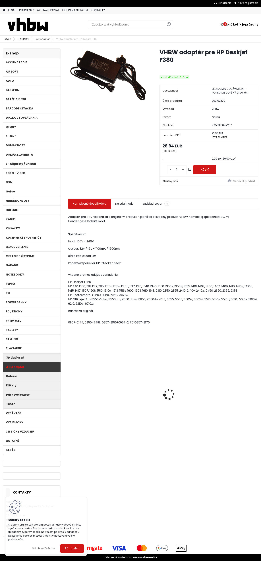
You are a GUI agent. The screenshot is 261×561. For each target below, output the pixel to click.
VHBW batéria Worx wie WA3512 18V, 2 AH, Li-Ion (231, 393)
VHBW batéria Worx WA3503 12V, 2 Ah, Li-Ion (187, 393)
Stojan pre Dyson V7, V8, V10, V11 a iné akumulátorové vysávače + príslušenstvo (91, 394)
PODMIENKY (26, 10)
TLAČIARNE (24, 39)
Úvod (8, 39)
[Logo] (28, 25)
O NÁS (12, 10)
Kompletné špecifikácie (89, 204)
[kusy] (176, 169)
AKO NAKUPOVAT (48, 10)
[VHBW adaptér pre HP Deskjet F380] (108, 78)
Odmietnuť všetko (43, 548)
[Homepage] (4, 10)
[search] (169, 25)
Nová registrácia (248, 3)
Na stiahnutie (124, 204)
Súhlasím (72, 548)
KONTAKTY (98, 10)
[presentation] (70, 388)
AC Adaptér (43, 39)
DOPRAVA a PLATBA (75, 10)
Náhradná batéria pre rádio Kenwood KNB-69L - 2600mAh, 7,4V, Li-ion (138, 394)
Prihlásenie (224, 3)
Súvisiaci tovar (156, 204)
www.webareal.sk (145, 557)
